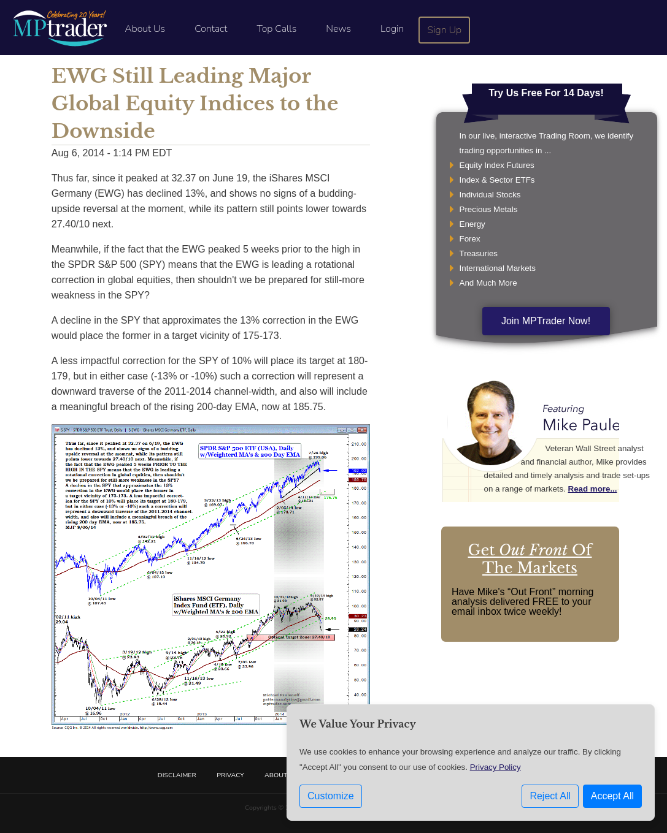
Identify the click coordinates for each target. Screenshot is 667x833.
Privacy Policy (495, 767)
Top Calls (276, 29)
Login (392, 29)
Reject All (550, 796)
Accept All (612, 796)
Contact (211, 29)
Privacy (230, 775)
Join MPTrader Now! (545, 321)
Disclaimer (177, 775)
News (338, 29)
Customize (330, 796)
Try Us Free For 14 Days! (546, 93)
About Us (145, 29)
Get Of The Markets (530, 559)
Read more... (592, 488)
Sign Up (445, 30)
